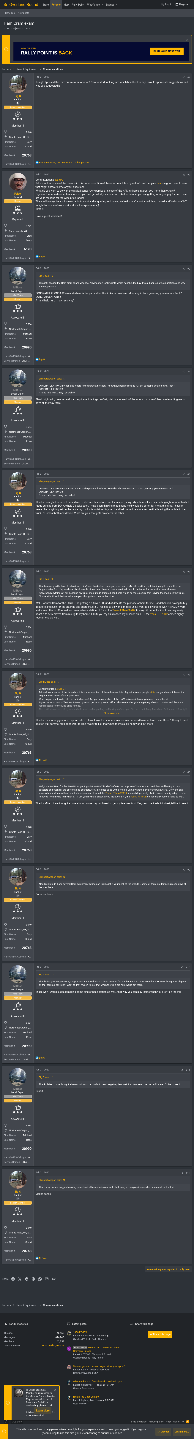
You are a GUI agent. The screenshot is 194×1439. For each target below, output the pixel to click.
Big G (9, 28)
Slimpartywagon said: (52, 378)
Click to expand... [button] (113, 713)
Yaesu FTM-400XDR (137, 610)
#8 (187, 772)
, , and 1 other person (65, 162)
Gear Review (79, 1403)
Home (176, 1421)
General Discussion (83, 1388)
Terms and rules (137, 1421)
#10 (186, 967)
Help (168, 1421)
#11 (186, 1070)
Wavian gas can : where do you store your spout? (99, 1366)
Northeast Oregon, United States (28, 329)
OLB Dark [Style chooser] (17, 1421)
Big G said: (46, 275)
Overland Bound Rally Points (88, 1357)
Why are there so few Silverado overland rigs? (97, 1381)
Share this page (160, 1334)
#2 (187, 175)
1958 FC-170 (80, 1332)
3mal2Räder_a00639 (53, 1345)
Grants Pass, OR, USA (22, 137)
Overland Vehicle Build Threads (90, 1339)
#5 (187, 474)
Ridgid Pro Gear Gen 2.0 (86, 1396)
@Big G (60, 179)
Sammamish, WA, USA (23, 231)
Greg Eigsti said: (49, 681)
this (160, 183)
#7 (187, 674)
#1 (187, 77)
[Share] (181, 77)
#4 (187, 371)
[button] (102, 4)
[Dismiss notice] (185, 40)
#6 (187, 572)
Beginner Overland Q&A (85, 1373)
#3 (187, 268)
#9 (187, 869)
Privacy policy (156, 1421)
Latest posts (79, 1323)
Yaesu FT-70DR (173, 614)
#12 (186, 1173)
